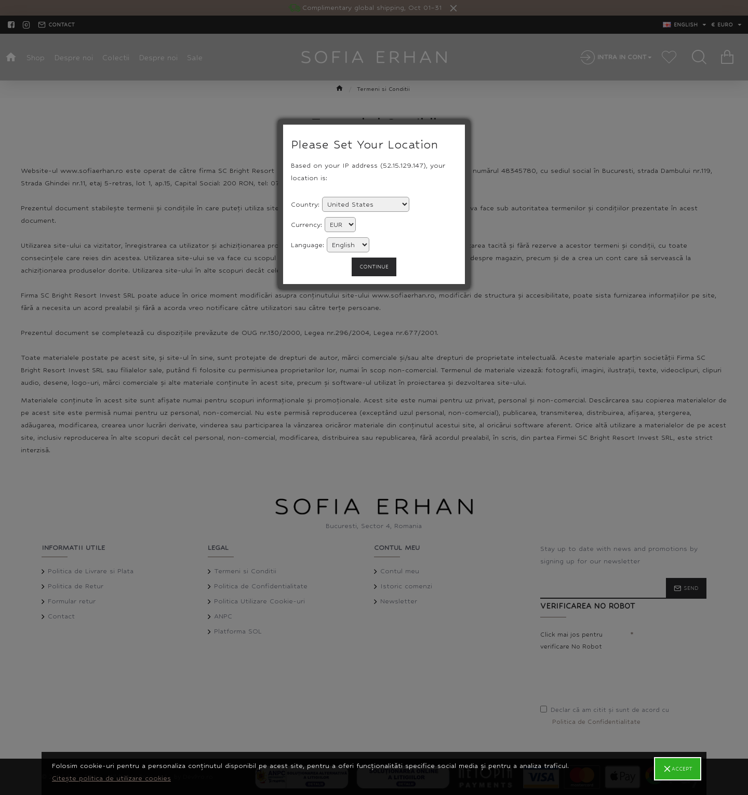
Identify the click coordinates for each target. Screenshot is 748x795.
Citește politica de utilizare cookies (111, 778)
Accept (682, 769)
